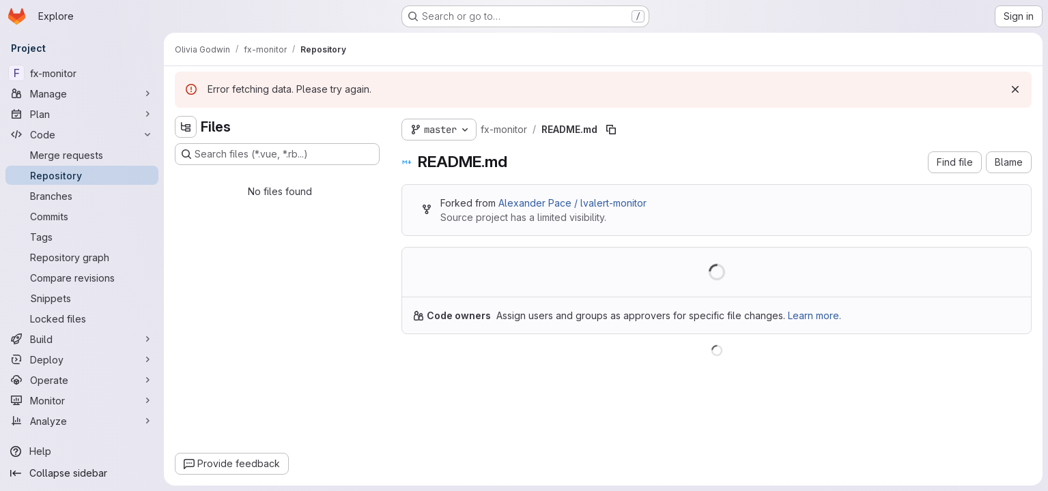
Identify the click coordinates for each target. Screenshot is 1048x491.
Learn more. (814, 315)
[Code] (81, 134)
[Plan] (81, 113)
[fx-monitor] (81, 73)
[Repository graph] (81, 257)
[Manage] (81, 93)
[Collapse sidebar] (81, 473)
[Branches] (81, 195)
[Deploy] (81, 359)
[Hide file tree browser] (186, 127)
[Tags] (81, 236)
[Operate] (81, 379)
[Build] (81, 338)
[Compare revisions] (81, 277)
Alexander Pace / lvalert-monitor (572, 203)
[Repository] (81, 175)
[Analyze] (81, 420)
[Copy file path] (611, 129)
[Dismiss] (1015, 89)
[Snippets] (81, 298)
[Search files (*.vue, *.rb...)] (277, 154)
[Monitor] (81, 400)
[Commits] (81, 216)
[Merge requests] (81, 154)
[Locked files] (81, 318)
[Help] (81, 451)
